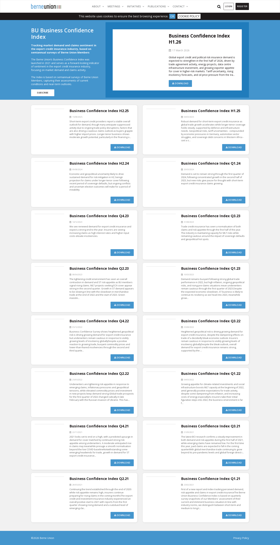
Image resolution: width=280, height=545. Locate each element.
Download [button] (180, 83)
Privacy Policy (241, 538)
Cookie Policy (189, 16)
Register (242, 6)
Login (228, 6)
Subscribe (42, 92)
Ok (172, 16)
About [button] (99, 6)
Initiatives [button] (136, 6)
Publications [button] (159, 6)
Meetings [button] (116, 6)
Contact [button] (181, 6)
